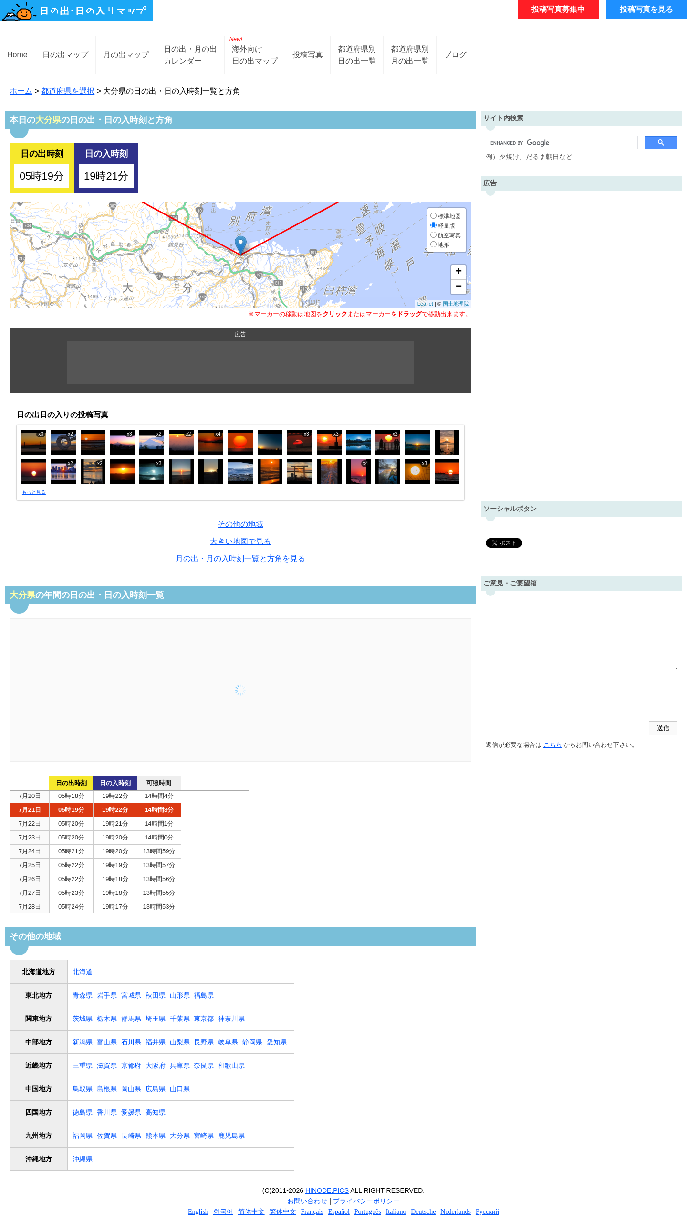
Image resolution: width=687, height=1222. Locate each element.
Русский (487, 1211)
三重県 (83, 1065)
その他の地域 (240, 524)
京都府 (131, 1065)
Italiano (396, 1211)
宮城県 (131, 995)
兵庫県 (180, 1065)
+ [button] (459, 272)
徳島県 (83, 1112)
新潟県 (83, 1042)
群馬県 (131, 1018)
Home (17, 55)
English (198, 1211)
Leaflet (425, 304)
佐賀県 (107, 1135)
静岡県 (252, 1042)
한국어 (223, 1211)
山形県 (180, 995)
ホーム (21, 91)
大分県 (180, 1135)
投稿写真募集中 (558, 9)
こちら (552, 744)
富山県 (107, 1042)
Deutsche (423, 1211)
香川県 (107, 1112)
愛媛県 (131, 1112)
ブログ (455, 55)
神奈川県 (231, 1018)
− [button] (459, 287)
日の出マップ (65, 55)
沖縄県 (83, 1159)
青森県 (83, 995)
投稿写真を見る (646, 9)
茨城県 (83, 1018)
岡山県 (131, 1089)
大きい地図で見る (240, 541)
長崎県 (131, 1135)
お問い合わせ (307, 1201)
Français (312, 1211)
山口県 (180, 1089)
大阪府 (156, 1065)
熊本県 (156, 1135)
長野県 (204, 1042)
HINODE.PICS (327, 1190)
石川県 (131, 1042)
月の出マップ (126, 55)
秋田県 (156, 995)
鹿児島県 (231, 1135)
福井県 (156, 1042)
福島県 (204, 995)
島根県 (107, 1089)
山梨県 (180, 1042)
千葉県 (180, 1018)
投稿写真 (307, 55)
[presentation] (558, 697)
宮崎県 (204, 1135)
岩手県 (107, 995)
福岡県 (83, 1135)
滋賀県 (107, 1065)
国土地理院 (456, 304)
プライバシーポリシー (366, 1201)
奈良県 (204, 1065)
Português (367, 1211)
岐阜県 (228, 1042)
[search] (560, 142)
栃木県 (107, 1018)
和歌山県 (231, 1065)
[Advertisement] (240, 362)
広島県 (156, 1089)
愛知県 (277, 1042)
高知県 (156, 1112)
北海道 (83, 972)
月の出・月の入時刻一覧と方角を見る (240, 558)
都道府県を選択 (67, 91)
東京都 (204, 1018)
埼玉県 (156, 1018)
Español (339, 1211)
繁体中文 (283, 1211)
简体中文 (251, 1211)
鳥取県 (83, 1089)
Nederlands (455, 1211)
